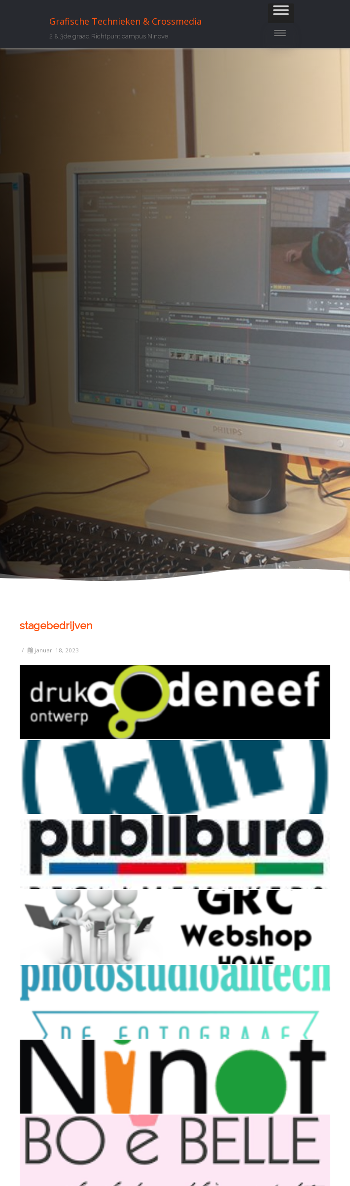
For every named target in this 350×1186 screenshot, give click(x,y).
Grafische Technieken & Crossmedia (125, 21)
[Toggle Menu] (281, 13)
